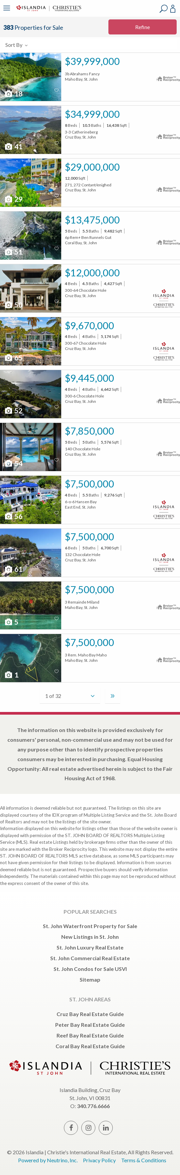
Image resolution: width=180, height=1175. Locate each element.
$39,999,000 (92, 61)
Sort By (16, 44)
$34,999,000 (92, 114)
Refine (142, 27)
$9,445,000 (89, 378)
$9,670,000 (89, 325)
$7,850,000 (89, 431)
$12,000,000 (92, 272)
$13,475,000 (92, 219)
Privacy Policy (99, 1160)
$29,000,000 (92, 167)
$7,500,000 (89, 483)
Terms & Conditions (143, 1160)
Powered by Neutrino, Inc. (48, 1160)
